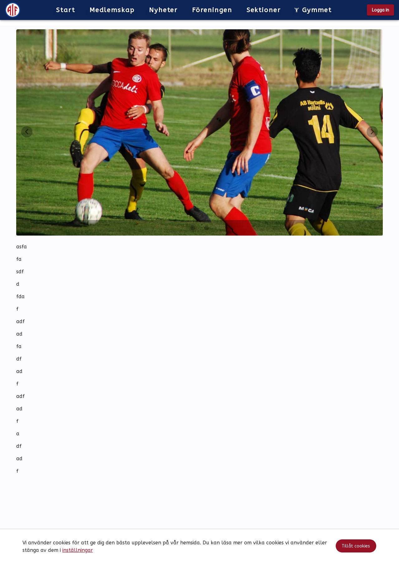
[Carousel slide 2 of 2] (206, 227)
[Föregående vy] (26, 131)
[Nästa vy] (372, 131)
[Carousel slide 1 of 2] (192, 227)
